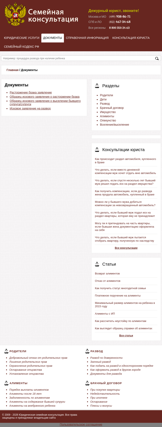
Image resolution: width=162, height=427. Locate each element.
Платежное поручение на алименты (118, 295)
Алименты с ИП (105, 313)
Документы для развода (106, 373)
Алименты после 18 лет (25, 393)
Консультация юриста (131, 38)
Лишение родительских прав (28, 361)
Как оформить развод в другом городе (115, 369)
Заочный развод (100, 361)
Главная (13, 70)
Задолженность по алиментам (29, 397)
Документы (52, 38)
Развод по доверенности (106, 357)
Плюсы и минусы (101, 405)
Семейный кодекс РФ (21, 46)
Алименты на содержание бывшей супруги (37, 401)
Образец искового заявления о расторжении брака (45, 96)
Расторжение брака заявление (31, 92)
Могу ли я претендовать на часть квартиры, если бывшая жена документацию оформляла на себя (124, 227)
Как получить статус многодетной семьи (120, 288)
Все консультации (126, 247)
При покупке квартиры (105, 389)
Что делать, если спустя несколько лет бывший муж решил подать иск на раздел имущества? (125, 182)
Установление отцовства (26, 373)
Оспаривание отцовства (25, 369)
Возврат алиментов (107, 273)
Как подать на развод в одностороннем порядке (121, 365)
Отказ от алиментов (107, 280)
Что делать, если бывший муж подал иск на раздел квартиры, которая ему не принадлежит (125, 214)
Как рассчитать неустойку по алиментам (120, 321)
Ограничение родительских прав (30, 365)
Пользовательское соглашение (81, 424)
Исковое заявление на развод (30, 108)
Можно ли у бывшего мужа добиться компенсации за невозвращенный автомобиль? (125, 203)
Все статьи (126, 335)
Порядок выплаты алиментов (29, 389)
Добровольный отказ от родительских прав (38, 357)
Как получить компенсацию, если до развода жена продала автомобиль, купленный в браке (124, 193)
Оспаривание (98, 401)
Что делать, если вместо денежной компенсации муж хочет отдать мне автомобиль (125, 171)
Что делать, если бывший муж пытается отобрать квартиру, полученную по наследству (124, 239)
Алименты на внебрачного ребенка (32, 405)
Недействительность (105, 393)
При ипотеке (98, 397)
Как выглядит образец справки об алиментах (123, 328)
